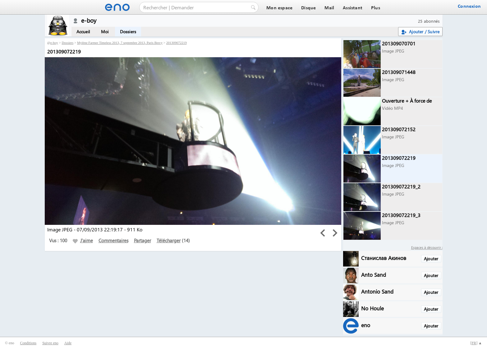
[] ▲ (476, 343)
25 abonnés (429, 21)
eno (365, 324)
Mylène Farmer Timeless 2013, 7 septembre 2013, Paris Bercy (120, 42)
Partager (142, 240)
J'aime (83, 240)
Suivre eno (50, 343)
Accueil (83, 32)
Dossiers (128, 32)
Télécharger (169, 240)
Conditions (28, 343)
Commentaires (113, 240)
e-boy (54, 42)
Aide (67, 343)
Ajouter (431, 259)
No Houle (372, 308)
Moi (105, 32)
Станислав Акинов (383, 257)
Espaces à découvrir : (427, 247)
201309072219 (176, 42)
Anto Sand (373, 274)
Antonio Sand (377, 291)
